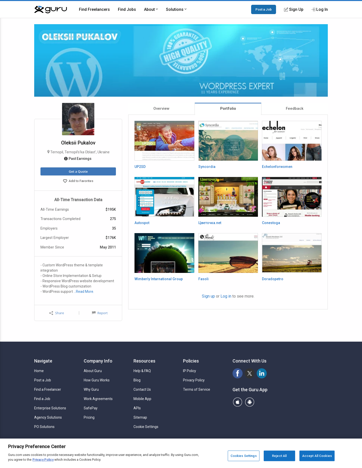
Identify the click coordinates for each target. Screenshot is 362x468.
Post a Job (263, 9)
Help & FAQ (142, 371)
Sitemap (140, 417)
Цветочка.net (209, 223)
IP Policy (189, 371)
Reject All (279, 456)
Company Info (98, 361)
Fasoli (203, 279)
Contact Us (142, 389)
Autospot (141, 223)
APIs (137, 408)
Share (56, 313)
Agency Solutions (48, 417)
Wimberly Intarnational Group (158, 279)
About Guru (93, 371)
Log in (225, 296)
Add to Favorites (78, 181)
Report (100, 313)
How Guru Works (97, 380)
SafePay (91, 408)
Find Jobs (127, 9)
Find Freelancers (94, 9)
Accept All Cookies (317, 456)
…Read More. (84, 292)
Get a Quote (78, 171)
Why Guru (91, 389)
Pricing (89, 417)
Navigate (43, 361)
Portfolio (228, 108)
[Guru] (50, 9)
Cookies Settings (244, 456)
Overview (161, 108)
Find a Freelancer (47, 389)
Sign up (208, 296)
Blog (137, 380)
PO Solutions (44, 427)
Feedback (294, 108)
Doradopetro (272, 279)
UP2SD (140, 167)
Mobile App (142, 399)
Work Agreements (98, 399)
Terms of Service (196, 389)
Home (39, 371)
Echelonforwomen (277, 167)
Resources (144, 361)
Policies (191, 361)
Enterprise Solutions (50, 408)
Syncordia (206, 167)
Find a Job (42, 399)
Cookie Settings (145, 427)
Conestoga (271, 223)
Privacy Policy (194, 380)
